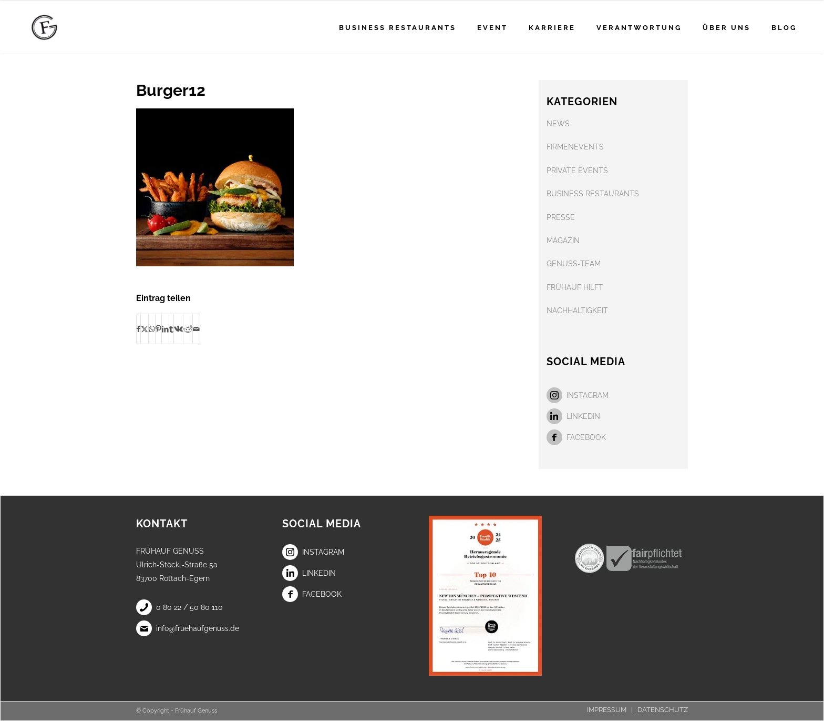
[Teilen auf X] (144, 329)
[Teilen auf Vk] (178, 329)
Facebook (576, 437)
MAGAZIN (563, 240)
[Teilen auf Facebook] (138, 329)
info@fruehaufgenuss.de (187, 628)
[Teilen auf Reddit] (187, 329)
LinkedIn (573, 416)
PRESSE (561, 217)
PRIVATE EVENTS (577, 170)
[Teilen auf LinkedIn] (165, 329)
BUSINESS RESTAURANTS (593, 193)
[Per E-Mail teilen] (196, 329)
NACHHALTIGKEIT (577, 310)
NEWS (558, 123)
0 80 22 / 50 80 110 (179, 607)
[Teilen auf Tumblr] (171, 329)
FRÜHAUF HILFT (575, 287)
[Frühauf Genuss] (61, 27)
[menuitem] (397, 27)
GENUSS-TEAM (574, 263)
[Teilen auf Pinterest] (158, 329)
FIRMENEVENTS (575, 147)
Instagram (578, 395)
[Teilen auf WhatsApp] (152, 329)
